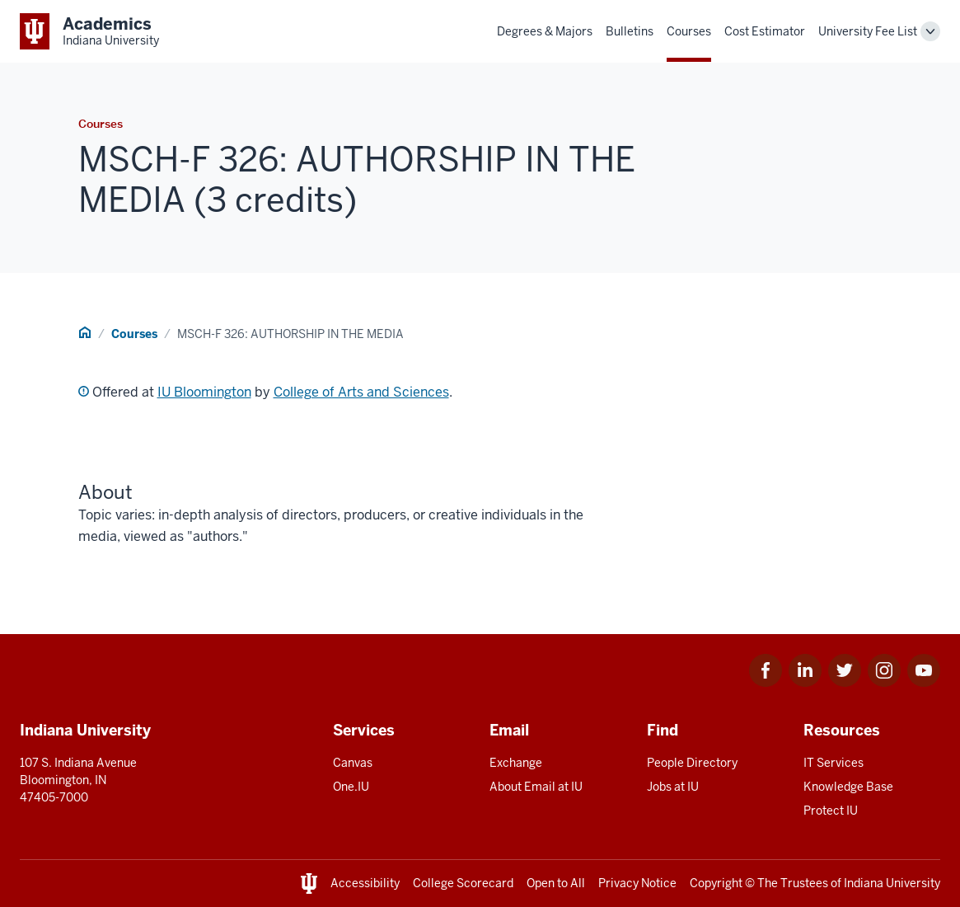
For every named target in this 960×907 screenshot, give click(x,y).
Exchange (515, 762)
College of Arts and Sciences (361, 392)
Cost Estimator (764, 31)
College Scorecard (463, 883)
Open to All (556, 883)
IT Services (833, 762)
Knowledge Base (848, 786)
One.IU (351, 786)
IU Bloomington (204, 392)
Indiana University (892, 883)
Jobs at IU (673, 786)
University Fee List (867, 31)
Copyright (716, 883)
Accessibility (365, 883)
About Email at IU (536, 786)
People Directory (692, 762)
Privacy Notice (637, 883)
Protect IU (830, 810)
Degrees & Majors (544, 31)
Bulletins (629, 31)
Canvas (352, 762)
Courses (689, 31)
